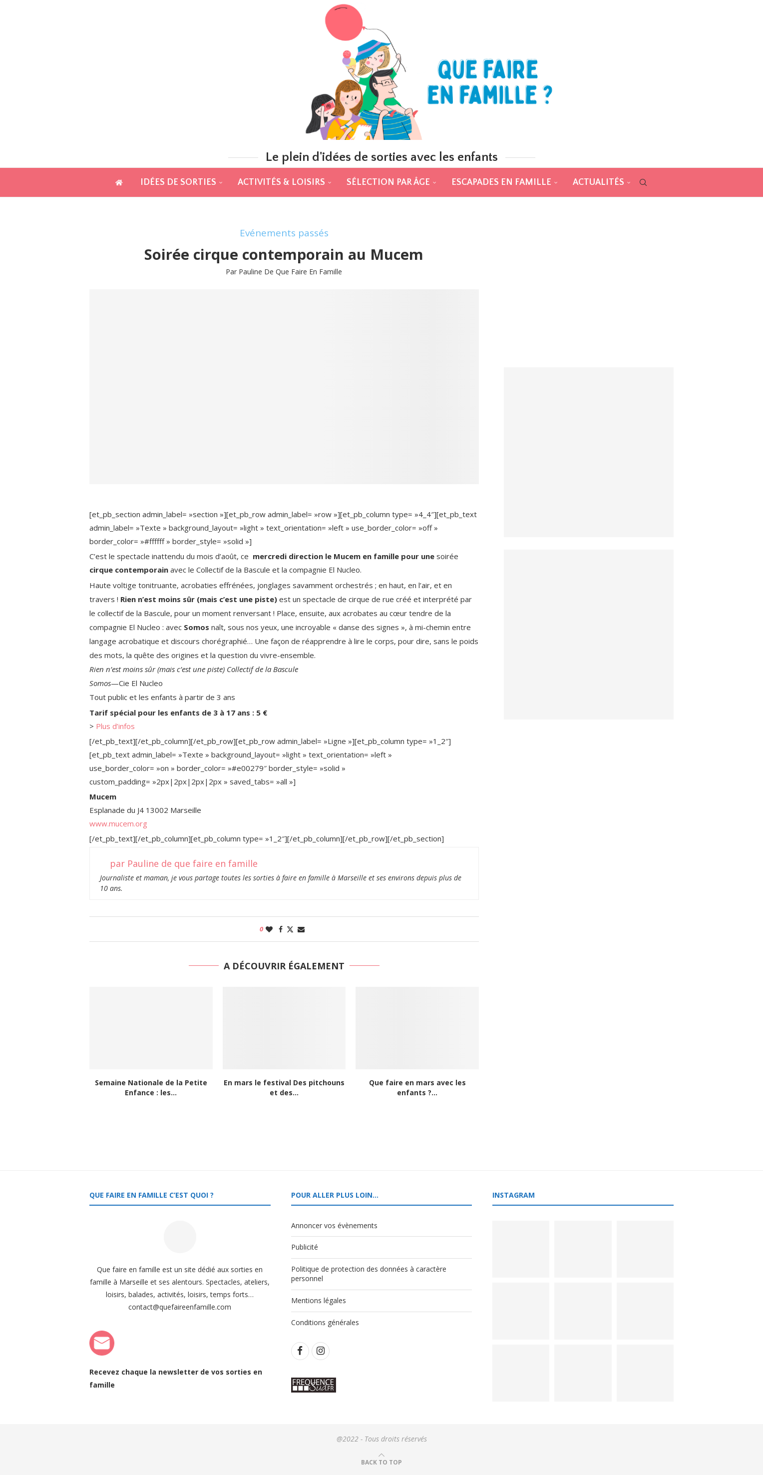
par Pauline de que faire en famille (284, 271)
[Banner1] (589, 452)
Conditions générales (325, 1322)
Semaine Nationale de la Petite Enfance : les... (151, 1087)
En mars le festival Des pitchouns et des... (284, 1087)
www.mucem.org (118, 823)
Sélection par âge (388, 182)
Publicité (304, 1247)
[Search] (643, 182)
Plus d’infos (115, 726)
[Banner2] (589, 635)
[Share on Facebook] (281, 929)
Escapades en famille (501, 182)
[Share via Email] (301, 929)
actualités (598, 182)
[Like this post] (269, 929)
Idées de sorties (178, 182)
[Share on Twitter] (290, 929)
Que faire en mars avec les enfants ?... (417, 1087)
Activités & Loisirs (281, 182)
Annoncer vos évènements (334, 1225)
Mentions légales (318, 1300)
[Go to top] (381, 1462)
